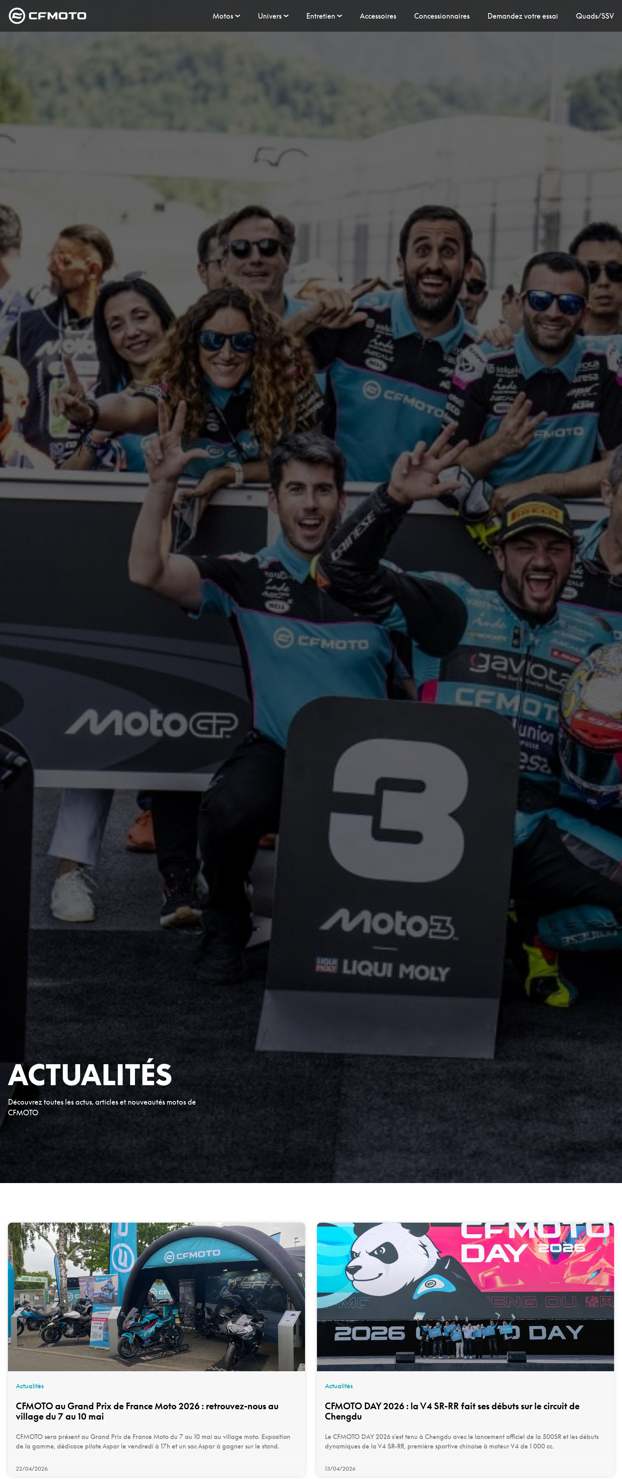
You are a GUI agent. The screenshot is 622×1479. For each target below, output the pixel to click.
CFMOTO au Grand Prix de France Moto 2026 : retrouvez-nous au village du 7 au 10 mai (147, 1411)
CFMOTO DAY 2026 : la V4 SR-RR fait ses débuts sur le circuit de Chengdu (452, 1411)
